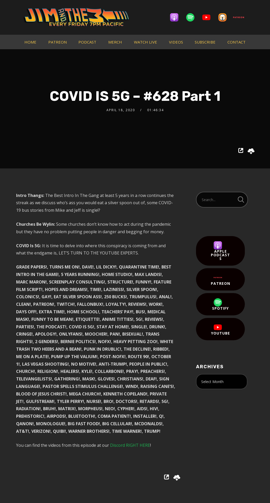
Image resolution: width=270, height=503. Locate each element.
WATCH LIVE (145, 42)
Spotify (220, 304)
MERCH (115, 42)
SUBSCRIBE (205, 42)
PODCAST (87, 42)
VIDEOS (176, 42)
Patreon (220, 279)
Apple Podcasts (220, 251)
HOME (30, 42)
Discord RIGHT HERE (130, 445)
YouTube (220, 329)
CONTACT (236, 42)
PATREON (57, 42)
